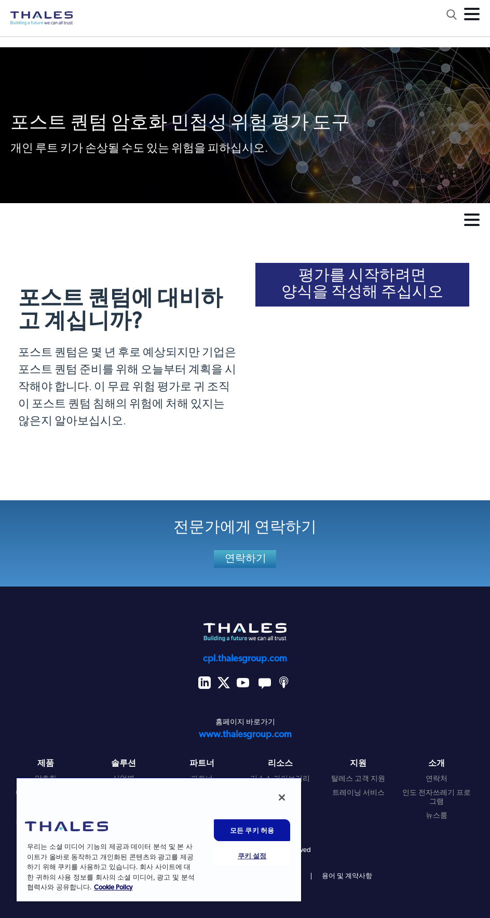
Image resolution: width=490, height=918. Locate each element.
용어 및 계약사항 (347, 876)
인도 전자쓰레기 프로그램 (436, 797)
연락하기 (246, 559)
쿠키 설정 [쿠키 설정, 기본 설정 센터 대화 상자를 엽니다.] (252, 856)
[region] (159, 839)
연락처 (436, 779)
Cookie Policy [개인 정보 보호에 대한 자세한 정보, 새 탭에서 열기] (113, 887)
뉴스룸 (436, 816)
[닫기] (281, 797)
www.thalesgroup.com (245, 735)
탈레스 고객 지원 (358, 779)
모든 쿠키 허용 (252, 830)
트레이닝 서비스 (358, 793)
